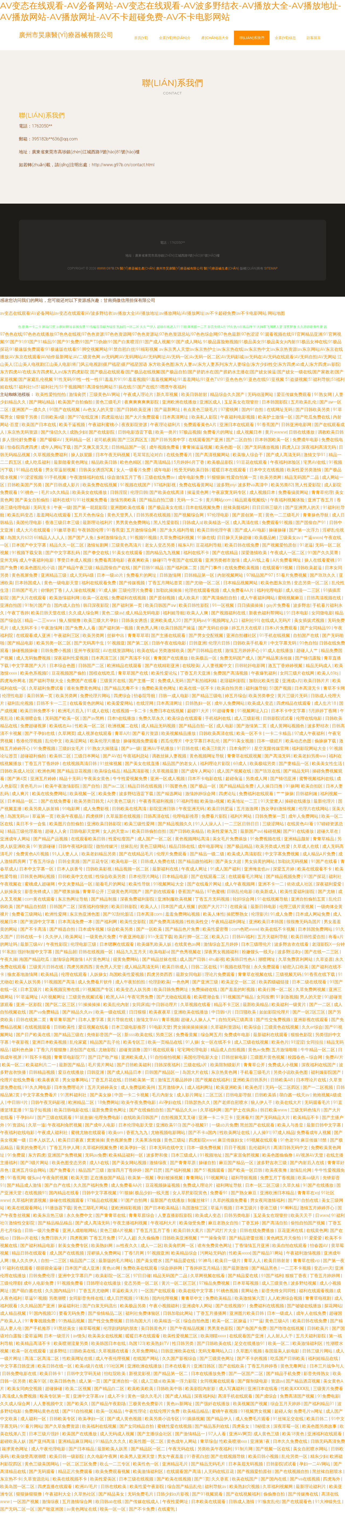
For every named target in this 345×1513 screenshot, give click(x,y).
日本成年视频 (91, 929)
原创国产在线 (83, 1049)
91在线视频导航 (273, 899)
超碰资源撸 (130, 1049)
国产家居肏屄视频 (242, 1155)
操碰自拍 (208, 1162)
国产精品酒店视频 (303, 1381)
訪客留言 (314, 38)
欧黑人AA (115, 997)
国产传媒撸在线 (303, 1494)
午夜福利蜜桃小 (103, 424)
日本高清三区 (104, 658)
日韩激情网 (170, 575)
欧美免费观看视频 (113, 1471)
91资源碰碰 (44, 846)
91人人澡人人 (209, 823)
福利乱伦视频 (20, 703)
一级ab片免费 (225, 1125)
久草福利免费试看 (46, 688)
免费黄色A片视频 (33, 853)
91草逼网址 (27, 997)
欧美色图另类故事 (320, 1426)
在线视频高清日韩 (80, 763)
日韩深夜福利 (167, 1064)
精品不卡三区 (227, 1004)
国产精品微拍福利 (195, 861)
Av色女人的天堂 (99, 409)
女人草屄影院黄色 (190, 1192)
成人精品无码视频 (159, 725)
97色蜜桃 (216, 891)
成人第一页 (90, 1381)
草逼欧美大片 (125, 1290)
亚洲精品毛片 (175, 1463)
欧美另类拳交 (262, 695)
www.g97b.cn (108, 268)
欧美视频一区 (83, 793)
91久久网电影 (38, 1087)
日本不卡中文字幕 (288, 710)
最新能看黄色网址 (71, 462)
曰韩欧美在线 (83, 1350)
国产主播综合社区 (155, 1433)
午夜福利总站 (136, 756)
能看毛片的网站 (111, 884)
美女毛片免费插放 (230, 838)
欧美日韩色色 (63, 1381)
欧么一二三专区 (115, 1463)
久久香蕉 (220, 1479)
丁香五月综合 (42, 861)
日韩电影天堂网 (85, 831)
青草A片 (122, 733)
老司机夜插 (105, 439)
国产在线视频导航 (228, 1456)
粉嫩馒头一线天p (258, 951)
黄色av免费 (259, 1049)
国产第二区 (138, 643)
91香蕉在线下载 (320, 974)
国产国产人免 (81, 537)
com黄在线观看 (40, 899)
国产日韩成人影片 (63, 484)
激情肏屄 (78, 394)
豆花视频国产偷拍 (69, 673)
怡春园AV (319, 1245)
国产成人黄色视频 (125, 1418)
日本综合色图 (62, 665)
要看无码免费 (72, 1313)
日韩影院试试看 (278, 718)
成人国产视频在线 (234, 771)
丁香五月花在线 (106, 1079)
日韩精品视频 (42, 1072)
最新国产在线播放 (168, 1200)
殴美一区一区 (113, 1509)
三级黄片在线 (113, 680)
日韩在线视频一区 (96, 951)
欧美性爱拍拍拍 (51, 394)
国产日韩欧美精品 (187, 831)
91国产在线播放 (318, 1185)
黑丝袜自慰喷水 (327, 1471)
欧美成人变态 (260, 703)
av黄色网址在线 (82, 1509)
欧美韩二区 (60, 756)
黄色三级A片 (277, 1320)
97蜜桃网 (229, 409)
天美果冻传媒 (148, 1140)
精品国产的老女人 (180, 763)
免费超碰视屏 (33, 725)
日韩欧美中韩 (169, 1388)
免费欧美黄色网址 (159, 688)
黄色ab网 (111, 1268)
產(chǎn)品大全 (215, 38)
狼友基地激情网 (23, 974)
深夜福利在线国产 (319, 1064)
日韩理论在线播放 (104, 1283)
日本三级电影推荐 (129, 1027)
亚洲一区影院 (29, 1004)
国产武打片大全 (222, 1230)
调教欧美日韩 (331, 432)
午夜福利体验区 (285, 462)
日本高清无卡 (307, 688)
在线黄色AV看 (301, 823)
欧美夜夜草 (160, 1012)
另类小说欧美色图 (291, 1072)
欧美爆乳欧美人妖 (154, 944)
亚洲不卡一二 (271, 884)
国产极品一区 (203, 786)
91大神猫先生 (328, 1501)
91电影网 (71, 808)
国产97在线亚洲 (83, 417)
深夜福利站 (205, 1396)
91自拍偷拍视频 (166, 1057)
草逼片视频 (222, 1207)
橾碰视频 (272, 831)
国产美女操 (101, 1094)
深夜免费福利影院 (138, 899)
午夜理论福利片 (165, 424)
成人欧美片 (189, 597)
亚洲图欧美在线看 (128, 507)
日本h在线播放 (122, 718)
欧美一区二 (12, 1064)
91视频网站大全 (169, 884)
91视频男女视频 (256, 1411)
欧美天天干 (302, 1215)
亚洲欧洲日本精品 (277, 1192)
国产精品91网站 (268, 1253)
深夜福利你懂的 (93, 906)
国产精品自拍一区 (196, 725)
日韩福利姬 (307, 793)
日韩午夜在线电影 (169, 643)
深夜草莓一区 (286, 1426)
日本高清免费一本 (76, 921)
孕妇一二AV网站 (315, 1463)
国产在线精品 (225, 552)
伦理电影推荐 (185, 816)
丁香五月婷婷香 (262, 1366)
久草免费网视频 (311, 989)
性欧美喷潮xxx (233, 1441)
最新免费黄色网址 (109, 1109)
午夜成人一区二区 (288, 552)
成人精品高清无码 (142, 966)
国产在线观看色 (297, 1501)
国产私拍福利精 (202, 680)
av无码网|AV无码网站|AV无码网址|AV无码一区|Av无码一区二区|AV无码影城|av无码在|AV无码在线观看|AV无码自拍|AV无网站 (218, 356)
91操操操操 (89, 1004)
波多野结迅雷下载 (136, 793)
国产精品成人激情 (24, 1185)
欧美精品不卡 (306, 1117)
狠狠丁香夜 (296, 1275)
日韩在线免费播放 (257, 1230)
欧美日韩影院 (124, 906)
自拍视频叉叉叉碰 (178, 1117)
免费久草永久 (152, 718)
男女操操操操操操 (191, 1027)
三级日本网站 (87, 756)
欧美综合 (253, 1027)
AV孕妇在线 (170, 1102)
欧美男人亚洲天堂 (138, 1456)
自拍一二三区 (54, 1260)
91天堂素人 (271, 801)
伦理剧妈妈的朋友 (121, 1328)
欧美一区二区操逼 (230, 1320)
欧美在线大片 (288, 1102)
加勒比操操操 (169, 590)
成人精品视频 (13, 1313)
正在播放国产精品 (108, 1177)
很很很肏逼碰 (49, 1268)
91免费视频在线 (266, 838)
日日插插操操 (250, 605)
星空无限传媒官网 (272, 748)
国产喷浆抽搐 (67, 891)
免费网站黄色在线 (42, 1411)
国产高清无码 (277, 756)
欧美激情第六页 (250, 1298)
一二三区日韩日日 (242, 823)
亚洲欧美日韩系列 (250, 1079)
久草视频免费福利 (51, 454)
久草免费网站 (145, 1350)
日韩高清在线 (156, 816)
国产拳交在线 (96, 552)
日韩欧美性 (65, 1027)
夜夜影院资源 (134, 424)
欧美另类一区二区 (54, 643)
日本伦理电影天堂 (136, 1125)
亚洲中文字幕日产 (76, 1275)
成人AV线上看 (257, 560)
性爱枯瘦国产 (121, 838)
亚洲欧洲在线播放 (180, 402)
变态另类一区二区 (311, 582)
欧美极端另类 (263, 763)
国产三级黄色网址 (217, 1358)
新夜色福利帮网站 (266, 612)
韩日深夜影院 (96, 605)
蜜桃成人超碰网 (40, 884)
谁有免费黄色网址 (84, 688)
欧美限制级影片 (226, 1064)
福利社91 (250, 620)
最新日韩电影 (263, 906)
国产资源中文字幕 (38, 921)
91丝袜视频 (111, 763)
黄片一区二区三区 (179, 1283)
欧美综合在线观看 (185, 718)
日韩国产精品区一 (162, 1072)
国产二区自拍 (239, 439)
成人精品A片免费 (319, 853)
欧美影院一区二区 (113, 1275)
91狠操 (126, 1192)
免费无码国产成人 (237, 658)
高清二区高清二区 (42, 1358)
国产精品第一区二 (171, 1373)
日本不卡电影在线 (205, 778)
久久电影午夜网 (102, 1456)
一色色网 (181, 981)
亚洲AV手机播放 (159, 748)
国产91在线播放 (299, 831)
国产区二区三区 (60, 1004)
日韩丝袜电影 (234, 1057)
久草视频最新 (165, 771)
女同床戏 (140, 1004)
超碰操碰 (54, 1388)
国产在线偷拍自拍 (147, 1109)
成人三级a (150, 1381)
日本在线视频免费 (203, 507)
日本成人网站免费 (313, 914)
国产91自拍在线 (304, 1200)
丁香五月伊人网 (65, 1147)
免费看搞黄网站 (293, 492)
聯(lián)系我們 (251, 38)
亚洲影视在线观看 (311, 1019)
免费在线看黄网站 (197, 484)
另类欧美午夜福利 (215, 1448)
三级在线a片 (195, 1064)
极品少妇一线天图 (152, 1192)
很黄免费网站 (126, 959)
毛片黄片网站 (101, 1064)
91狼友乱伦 (269, 1501)
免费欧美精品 (218, 1298)
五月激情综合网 (141, 530)
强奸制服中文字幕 (35, 951)
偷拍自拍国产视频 (308, 1222)
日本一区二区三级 (263, 1185)
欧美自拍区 (312, 786)
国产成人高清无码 (284, 454)
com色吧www (245, 929)
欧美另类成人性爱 (273, 846)
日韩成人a (192, 522)
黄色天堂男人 (120, 515)
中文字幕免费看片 (40, 1094)
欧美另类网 (271, 477)
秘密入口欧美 (295, 966)
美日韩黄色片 (154, 1328)
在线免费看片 (179, 454)
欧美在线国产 (245, 1479)
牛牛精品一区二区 (318, 1049)
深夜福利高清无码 (319, 447)
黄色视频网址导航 (207, 756)
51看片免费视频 (292, 575)
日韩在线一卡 (29, 936)
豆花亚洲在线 (290, 1230)
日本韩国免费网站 (315, 929)
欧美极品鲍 (265, 537)
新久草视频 (167, 394)
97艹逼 (256, 1320)
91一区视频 (223, 605)
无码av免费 (95, 1155)
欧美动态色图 (298, 740)
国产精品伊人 (219, 1418)
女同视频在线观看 (218, 1381)
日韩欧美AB (282, 1079)
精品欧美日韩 (104, 462)
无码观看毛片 (317, 1102)
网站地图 (276, 313)
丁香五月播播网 (211, 1313)
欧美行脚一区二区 (192, 936)
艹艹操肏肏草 (213, 1238)
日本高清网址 (175, 417)
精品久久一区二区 (67, 545)
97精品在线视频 (103, 1200)
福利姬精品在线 (323, 1358)
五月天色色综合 (89, 515)
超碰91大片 (198, 710)
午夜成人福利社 (53, 1132)
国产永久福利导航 (177, 530)
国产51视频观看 (210, 1170)
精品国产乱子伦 (105, 1042)
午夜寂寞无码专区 (229, 492)
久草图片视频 (249, 1350)
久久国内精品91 (61, 1290)
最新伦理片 (324, 801)
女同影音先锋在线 (87, 1298)
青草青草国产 (62, 1019)
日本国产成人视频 (178, 906)
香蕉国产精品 (191, 891)
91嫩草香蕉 (65, 530)
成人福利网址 (200, 1087)
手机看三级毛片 (255, 1072)
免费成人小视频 (283, 1064)
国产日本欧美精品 (162, 1207)
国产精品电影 (20, 643)
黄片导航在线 (120, 1019)
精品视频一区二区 (132, 868)
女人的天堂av (116, 831)
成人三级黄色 (274, 1283)
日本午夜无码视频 (113, 454)
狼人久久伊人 (25, 1260)
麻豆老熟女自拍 (223, 1222)
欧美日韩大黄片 (189, 1230)
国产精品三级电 (207, 695)
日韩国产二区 (91, 665)
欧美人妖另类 (28, 981)
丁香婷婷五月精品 (203, 1268)
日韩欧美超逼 (309, 567)
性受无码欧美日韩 (192, 469)
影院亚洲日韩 (162, 808)
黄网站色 (250, 1290)
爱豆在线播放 (71, 1072)
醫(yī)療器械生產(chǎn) (137, 268)
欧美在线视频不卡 (70, 1479)
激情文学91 (315, 454)
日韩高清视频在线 (324, 597)
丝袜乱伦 (129, 846)
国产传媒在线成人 (142, 1501)
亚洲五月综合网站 (29, 1170)
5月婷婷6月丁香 (189, 462)
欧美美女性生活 (327, 763)
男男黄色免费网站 (133, 522)
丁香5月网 (134, 1253)
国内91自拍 (253, 409)
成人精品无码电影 (143, 612)
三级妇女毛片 (71, 748)
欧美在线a (147, 650)
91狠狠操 (216, 477)
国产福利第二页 (182, 567)
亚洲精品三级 (54, 575)
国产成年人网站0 (198, 771)
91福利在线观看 (18, 1268)
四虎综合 (122, 695)
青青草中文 (192, 1298)
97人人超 (127, 1238)
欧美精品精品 (196, 1411)
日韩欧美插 (266, 1094)
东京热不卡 (11, 1479)
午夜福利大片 (163, 1222)
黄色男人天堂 (108, 966)
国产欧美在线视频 (174, 1479)
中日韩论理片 (164, 1004)
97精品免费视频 (215, 1283)
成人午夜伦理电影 (49, 1448)
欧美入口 (221, 936)
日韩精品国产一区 (129, 447)
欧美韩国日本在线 (109, 1343)
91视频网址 (217, 1177)
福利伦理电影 (270, 590)
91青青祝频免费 (40, 1320)
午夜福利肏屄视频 (65, 1125)
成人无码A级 (82, 575)
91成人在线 (98, 710)
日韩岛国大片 (138, 1320)
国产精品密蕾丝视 (246, 1238)
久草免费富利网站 (296, 959)
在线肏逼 (239, 906)
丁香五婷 (251, 1222)
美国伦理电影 (29, 522)
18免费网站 (108, 1102)
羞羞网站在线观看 (54, 515)
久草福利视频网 (278, 1486)
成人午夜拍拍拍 (130, 981)
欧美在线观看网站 (25, 1207)
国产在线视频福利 (243, 1494)
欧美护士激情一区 (276, 417)
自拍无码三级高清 (236, 1019)
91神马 (205, 1260)
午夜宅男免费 (140, 997)
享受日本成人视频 (74, 560)
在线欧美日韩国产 (141, 1117)
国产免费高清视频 (167, 921)
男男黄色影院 (220, 1328)
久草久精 (291, 1185)
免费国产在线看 (82, 680)
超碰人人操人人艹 (198, 1019)
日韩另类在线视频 (154, 515)
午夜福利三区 (67, 635)
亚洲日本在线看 (263, 1388)
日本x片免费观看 (281, 627)
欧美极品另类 (133, 1305)
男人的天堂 (311, 997)
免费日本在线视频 (167, 710)
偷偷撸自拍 (274, 1494)
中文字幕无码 (283, 643)
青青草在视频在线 (255, 974)
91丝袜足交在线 (289, 1418)
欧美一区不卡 (249, 733)
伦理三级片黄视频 (297, 906)
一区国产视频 (26, 1501)
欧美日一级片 (228, 1260)
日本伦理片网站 (144, 876)
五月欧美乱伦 (304, 402)
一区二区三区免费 (80, 1463)
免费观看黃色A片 (201, 424)
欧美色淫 (254, 1087)
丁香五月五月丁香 (153, 1230)
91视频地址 (211, 1155)
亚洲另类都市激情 (223, 560)
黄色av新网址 (179, 1403)
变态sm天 (323, 1268)
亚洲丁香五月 (321, 499)
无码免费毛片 (140, 1494)
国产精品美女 (111, 1494)
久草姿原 (324, 959)
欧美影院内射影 (200, 1388)
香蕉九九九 (137, 1132)
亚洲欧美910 (168, 1125)
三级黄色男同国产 (125, 891)
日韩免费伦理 (42, 1275)
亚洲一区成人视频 (168, 778)
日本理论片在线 (311, 1079)
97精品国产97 (260, 575)
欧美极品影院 (220, 462)
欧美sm (116, 1132)
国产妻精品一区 (294, 763)
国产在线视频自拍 (292, 1471)
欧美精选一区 (217, 522)
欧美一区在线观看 (29, 1350)
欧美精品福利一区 (126, 1155)
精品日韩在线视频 (145, 786)
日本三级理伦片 (256, 944)
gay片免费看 (278, 605)
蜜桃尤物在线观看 (88, 1132)
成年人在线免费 (311, 1313)
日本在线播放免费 (208, 1373)
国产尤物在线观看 (174, 997)
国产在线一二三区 (322, 951)
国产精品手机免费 (284, 1373)
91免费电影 (329, 1396)
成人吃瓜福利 (38, 462)
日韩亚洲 (197, 643)
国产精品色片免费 (183, 929)
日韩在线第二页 (31, 1019)
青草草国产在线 (133, 673)
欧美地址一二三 (242, 801)
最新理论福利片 (98, 522)
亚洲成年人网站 (15, 838)
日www (322, 1215)
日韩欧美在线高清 (129, 808)
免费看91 (219, 1192)
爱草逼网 (33, 1335)
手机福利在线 (218, 718)
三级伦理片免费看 (136, 590)
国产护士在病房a (241, 1109)
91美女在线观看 (128, 552)
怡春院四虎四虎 (23, 447)
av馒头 (79, 1335)
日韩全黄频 (69, 861)
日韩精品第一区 (199, 575)
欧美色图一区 (228, 447)
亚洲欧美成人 (134, 1057)
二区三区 (214, 1094)
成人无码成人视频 (117, 1433)
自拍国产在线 (306, 635)
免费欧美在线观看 (140, 1268)
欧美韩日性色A (241, 959)
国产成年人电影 (100, 1125)
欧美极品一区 (204, 658)
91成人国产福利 (226, 868)
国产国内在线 (274, 1479)
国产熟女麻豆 (244, 1192)
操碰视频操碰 (25, 650)
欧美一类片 (166, 432)
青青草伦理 (322, 492)
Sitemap (271, 268)
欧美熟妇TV (158, 1343)
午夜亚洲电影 (132, 936)
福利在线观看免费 (99, 582)
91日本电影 (297, 612)
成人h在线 (99, 1162)
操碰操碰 (278, 530)
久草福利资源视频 (29, 1200)
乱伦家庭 (79, 1042)
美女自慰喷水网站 (311, 1448)
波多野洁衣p (289, 951)
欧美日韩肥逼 (220, 808)
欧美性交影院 (133, 921)
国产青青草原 (183, 1162)
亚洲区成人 (210, 402)
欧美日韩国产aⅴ (161, 605)
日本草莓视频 (246, 1283)
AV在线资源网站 (119, 650)
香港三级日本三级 (63, 522)
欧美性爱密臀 (215, 929)
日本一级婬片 (270, 740)
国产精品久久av (78, 1012)
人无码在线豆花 (219, 1471)
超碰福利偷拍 (33, 756)
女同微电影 (322, 612)
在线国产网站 (146, 1358)
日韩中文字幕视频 (100, 1192)
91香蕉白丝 (198, 1456)
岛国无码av (18, 816)
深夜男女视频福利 (222, 951)
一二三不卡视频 (296, 1268)
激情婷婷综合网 (200, 793)
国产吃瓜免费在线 (313, 417)
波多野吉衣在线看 (292, 944)
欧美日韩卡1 (52, 1373)
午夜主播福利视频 (130, 1222)
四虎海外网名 (13, 680)
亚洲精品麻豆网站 (76, 1441)
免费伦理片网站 (95, 695)
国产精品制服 (104, 899)
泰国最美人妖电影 (282, 1350)
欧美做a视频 (212, 801)
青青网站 (195, 1177)
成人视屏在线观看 (95, 733)
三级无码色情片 (306, 1109)
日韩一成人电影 (174, 695)
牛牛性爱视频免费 (130, 778)
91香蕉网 (16, 1177)
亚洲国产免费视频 (65, 1155)
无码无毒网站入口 (216, 1350)
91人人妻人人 (66, 853)
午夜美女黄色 (97, 778)
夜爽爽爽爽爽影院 (142, 402)
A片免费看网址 (287, 560)
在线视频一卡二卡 (129, 710)
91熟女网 (323, 394)
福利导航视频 (244, 1177)
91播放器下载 (58, 1207)
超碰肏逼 (234, 778)
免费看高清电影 (110, 560)
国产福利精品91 (319, 1403)
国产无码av (194, 620)
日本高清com (149, 914)
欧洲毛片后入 (71, 710)
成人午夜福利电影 (37, 560)
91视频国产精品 (238, 997)
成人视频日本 (249, 432)
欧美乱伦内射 (116, 1004)
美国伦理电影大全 (201, 1057)
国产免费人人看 (80, 627)
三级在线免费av (160, 477)
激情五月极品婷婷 (175, 1079)
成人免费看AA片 (238, 590)
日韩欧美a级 (53, 417)
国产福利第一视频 (116, 627)
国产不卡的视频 (252, 1358)
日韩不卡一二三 (52, 703)
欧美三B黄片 (214, 748)
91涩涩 (297, 1042)
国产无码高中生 (89, 643)
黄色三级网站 (153, 846)
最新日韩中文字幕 (324, 1125)
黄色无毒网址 (293, 1366)
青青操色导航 (316, 515)
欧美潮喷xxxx (214, 1335)
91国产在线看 (324, 861)
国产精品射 (66, 951)
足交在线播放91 (250, 1343)
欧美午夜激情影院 (63, 786)
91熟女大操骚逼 (103, 748)
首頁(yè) (141, 38)
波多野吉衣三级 (272, 1162)
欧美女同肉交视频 (25, 1388)
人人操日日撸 (270, 786)
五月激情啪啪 (284, 1049)
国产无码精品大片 (273, 1117)
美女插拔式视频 (309, 620)
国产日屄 (154, 1170)
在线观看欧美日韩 (88, 838)
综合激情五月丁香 (125, 477)
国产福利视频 (178, 1170)
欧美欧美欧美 (140, 1388)
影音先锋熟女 (316, 1373)
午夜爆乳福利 (264, 673)
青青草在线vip (307, 1260)
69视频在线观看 (262, 1140)
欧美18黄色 (293, 1433)
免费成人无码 (171, 680)
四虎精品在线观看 (294, 703)
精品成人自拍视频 (228, 1049)
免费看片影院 (214, 816)
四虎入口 (290, 447)
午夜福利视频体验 (288, 499)
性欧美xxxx (239, 1253)
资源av (277, 1381)
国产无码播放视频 (262, 447)
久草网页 (66, 733)
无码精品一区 (78, 439)
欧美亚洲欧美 (229, 1087)
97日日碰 (142, 1275)
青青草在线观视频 (245, 756)
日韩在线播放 (302, 432)
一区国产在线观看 (158, 1290)
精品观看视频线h (251, 499)
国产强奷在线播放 (213, 1403)
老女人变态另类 (160, 545)
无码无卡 (42, 507)
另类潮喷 (58, 1298)
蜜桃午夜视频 (225, 1411)
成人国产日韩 (193, 959)
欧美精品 (50, 974)
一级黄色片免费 (101, 936)
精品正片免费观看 (76, 1471)
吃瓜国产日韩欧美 (288, 1358)
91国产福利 (272, 1275)
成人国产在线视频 (67, 1253)
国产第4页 (17, 778)
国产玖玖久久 (323, 575)
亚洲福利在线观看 (325, 1433)
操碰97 (159, 560)
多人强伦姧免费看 (19, 439)
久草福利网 (211, 1109)
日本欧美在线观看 (209, 1501)
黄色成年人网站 (182, 1441)
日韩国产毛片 (25, 590)
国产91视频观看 (208, 1494)
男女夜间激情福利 (268, 1200)
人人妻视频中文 (217, 665)
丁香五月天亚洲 (195, 673)
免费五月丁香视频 (278, 1177)
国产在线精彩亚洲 (162, 665)
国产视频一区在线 (273, 1448)
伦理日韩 (138, 492)
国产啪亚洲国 (50, 1509)
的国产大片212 (213, 906)
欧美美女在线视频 (105, 1335)
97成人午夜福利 (310, 733)
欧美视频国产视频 (250, 1403)
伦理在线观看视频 (202, 590)
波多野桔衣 (318, 725)
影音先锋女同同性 (279, 1290)
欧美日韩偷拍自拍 (149, 831)
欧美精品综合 (184, 1253)
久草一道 (36, 1125)
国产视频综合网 (189, 515)
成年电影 (163, 469)
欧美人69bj (328, 673)
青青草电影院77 (70, 1057)
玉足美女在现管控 (242, 402)
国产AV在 (112, 756)
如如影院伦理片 (275, 1012)
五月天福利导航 (273, 936)
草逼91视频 (36, 1298)
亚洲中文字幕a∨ (89, 1396)
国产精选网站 (169, 793)
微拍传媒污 (107, 846)
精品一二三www (41, 620)
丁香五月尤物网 (94, 1290)
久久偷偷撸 (149, 1238)
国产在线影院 (102, 432)
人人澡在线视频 (80, 590)
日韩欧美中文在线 (76, 876)
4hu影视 (216, 959)
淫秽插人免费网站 (104, 1253)
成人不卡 (116, 1396)
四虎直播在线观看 (55, 1486)
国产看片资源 (145, 733)
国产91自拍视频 (78, 1411)
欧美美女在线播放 (90, 492)
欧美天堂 (79, 1177)
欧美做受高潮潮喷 (29, 1456)
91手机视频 (56, 477)
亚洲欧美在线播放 (191, 1012)
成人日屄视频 (119, 1298)
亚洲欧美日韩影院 (104, 823)
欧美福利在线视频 (100, 1426)
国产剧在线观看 (160, 891)
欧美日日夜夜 (71, 1140)
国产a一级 (131, 748)
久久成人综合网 (84, 612)
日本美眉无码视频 (246, 1463)
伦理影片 (259, 914)
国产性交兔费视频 (273, 1019)
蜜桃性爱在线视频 (175, 1426)
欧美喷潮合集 (207, 997)
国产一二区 (320, 1004)
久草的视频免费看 (230, 1200)
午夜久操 (8, 959)
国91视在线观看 (159, 1049)
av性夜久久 (127, 1245)
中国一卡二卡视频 (132, 1094)
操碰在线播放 (298, 801)
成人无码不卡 (25, 627)
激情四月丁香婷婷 (125, 1170)
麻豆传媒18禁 (314, 1140)
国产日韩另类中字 (168, 439)
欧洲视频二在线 (123, 725)
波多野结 (58, 1350)
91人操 (192, 1042)
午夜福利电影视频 (238, 417)
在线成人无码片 (276, 620)
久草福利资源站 (226, 1027)
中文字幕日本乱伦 (203, 740)
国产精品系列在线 (212, 1426)
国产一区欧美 (149, 929)
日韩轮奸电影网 (250, 665)
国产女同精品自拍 (137, 1426)
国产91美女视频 (239, 740)
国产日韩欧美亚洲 (134, 409)
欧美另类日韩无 (89, 801)
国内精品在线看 (64, 1192)
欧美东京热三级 (48, 1215)
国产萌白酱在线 (27, 1290)
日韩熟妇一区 (198, 703)
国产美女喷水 (149, 1260)
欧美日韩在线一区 (55, 1366)
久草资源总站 (36, 1479)
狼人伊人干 (262, 1102)
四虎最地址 (112, 417)
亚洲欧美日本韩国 (266, 921)
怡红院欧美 (115, 1373)
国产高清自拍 (275, 1222)
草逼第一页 (43, 816)
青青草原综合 (142, 1215)
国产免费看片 (62, 1170)
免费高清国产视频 (297, 1396)
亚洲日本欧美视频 (50, 1042)
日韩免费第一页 (270, 816)
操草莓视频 (90, 1328)
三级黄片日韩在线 (46, 966)
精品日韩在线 (182, 846)
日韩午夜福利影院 (76, 846)
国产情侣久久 (54, 432)
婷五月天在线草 (247, 627)
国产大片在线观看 (29, 597)
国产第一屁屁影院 (90, 507)
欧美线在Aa (61, 725)
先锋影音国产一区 (104, 1034)
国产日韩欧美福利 (134, 1064)
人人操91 (262, 1132)
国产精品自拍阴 (31, 906)
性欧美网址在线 (235, 1132)
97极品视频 (190, 432)
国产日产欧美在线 (33, 1034)
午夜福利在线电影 (18, 1132)
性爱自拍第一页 (242, 477)
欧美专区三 (134, 1042)
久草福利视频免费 (100, 1147)
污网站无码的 (213, 1253)
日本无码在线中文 (167, 1147)
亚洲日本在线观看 (237, 424)
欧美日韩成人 (175, 966)
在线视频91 (36, 1192)
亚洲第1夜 (260, 1441)
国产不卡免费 (142, 1509)
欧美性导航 (140, 884)
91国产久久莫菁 (323, 552)
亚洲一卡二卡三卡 (216, 1117)
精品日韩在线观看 (29, 1253)
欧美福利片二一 (41, 1064)
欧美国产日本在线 (39, 424)
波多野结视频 (304, 1283)
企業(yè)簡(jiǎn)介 (175, 38)
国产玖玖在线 (267, 771)
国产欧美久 (78, 1403)
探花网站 (332, 1305)
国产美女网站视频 (129, 1162)
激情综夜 (158, 1162)
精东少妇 (318, 1456)
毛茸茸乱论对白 (148, 454)
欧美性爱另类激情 (304, 469)
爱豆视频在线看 (93, 1027)
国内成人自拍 (67, 605)
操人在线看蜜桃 (320, 560)
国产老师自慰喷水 (231, 1102)
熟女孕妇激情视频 (278, 808)
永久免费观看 (267, 966)
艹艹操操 (285, 793)
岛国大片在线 (195, 1072)
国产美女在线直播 (142, 763)
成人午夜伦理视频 (113, 1358)
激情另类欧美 (123, 499)
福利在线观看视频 (316, 1290)
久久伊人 (54, 936)
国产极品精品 (240, 846)
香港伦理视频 (29, 740)
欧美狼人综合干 (248, 454)
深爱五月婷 (284, 868)
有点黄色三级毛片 (201, 409)
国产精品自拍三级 (157, 499)
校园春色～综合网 (305, 1057)
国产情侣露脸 (308, 658)
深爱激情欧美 (254, 552)
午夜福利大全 (58, 1494)
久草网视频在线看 (208, 1275)
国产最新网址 (167, 409)
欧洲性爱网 (56, 914)
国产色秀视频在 (186, 951)
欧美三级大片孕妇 (101, 620)
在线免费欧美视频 (242, 567)
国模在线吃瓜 (102, 673)
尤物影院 (107, 1049)
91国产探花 (315, 876)
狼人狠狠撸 (70, 620)
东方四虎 (36, 1155)
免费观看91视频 (278, 522)
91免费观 (16, 1155)
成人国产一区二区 (155, 838)
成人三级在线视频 (252, 1042)
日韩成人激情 (242, 1501)
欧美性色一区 (146, 1463)
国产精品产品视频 (51, 838)
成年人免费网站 (230, 703)
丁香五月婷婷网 (325, 1275)
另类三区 (165, 1034)
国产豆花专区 (95, 861)
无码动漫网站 (260, 394)
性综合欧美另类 (111, 876)
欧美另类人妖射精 (42, 808)
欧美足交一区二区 (239, 981)
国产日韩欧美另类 (313, 409)
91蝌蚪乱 (289, 1207)
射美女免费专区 (73, 1245)
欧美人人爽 (198, 612)
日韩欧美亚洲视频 (180, 1238)
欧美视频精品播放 (179, 733)
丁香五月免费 (102, 1238)
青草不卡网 (334, 688)
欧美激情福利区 (308, 1343)
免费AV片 (334, 1057)
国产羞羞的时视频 (238, 989)
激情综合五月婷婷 (221, 944)
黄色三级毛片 (108, 402)
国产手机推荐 (38, 1328)
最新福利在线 (165, 868)
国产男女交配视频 (206, 635)
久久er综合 (312, 1027)
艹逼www (313, 537)
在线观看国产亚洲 (206, 439)
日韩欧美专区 (62, 1418)
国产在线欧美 (231, 1366)
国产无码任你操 (213, 627)
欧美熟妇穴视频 (245, 1486)
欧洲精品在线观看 (125, 665)
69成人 (240, 763)
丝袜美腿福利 (236, 507)
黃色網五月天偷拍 (284, 1238)
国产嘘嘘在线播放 (304, 1305)
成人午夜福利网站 (258, 597)
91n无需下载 (160, 936)
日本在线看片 (178, 1366)
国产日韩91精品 (149, 567)
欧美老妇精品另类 (99, 853)
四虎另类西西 (80, 966)
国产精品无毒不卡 (122, 688)
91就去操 (83, 1117)
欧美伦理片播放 (105, 740)
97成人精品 (283, 1132)
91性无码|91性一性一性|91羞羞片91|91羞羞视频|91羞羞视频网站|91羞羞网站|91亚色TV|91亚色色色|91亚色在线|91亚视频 (169, 379)
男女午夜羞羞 (171, 1456)
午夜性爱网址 (175, 1501)
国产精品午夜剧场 (109, 1403)
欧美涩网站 (76, 740)
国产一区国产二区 (246, 1373)
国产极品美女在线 (166, 507)
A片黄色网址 (98, 959)
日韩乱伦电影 (240, 891)
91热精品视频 (72, 1320)
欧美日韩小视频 (264, 1456)
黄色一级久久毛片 (145, 1396)
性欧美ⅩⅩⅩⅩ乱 (296, 1388)
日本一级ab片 (110, 575)
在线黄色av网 (187, 944)
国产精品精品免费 (237, 786)
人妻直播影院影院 (175, 1215)
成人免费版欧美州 (138, 1087)
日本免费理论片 (69, 1087)
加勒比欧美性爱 (264, 680)
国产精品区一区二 (148, 1448)
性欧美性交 (198, 921)
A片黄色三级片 (122, 801)
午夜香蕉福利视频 (156, 801)
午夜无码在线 (181, 1448)
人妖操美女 (11, 891)
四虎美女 (241, 1426)
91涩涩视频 (31, 477)
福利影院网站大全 (309, 748)
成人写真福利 (232, 1388)
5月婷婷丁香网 (323, 710)
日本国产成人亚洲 (82, 1268)
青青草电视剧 (318, 1298)
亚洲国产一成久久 (29, 409)
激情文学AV (148, 1019)
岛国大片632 (19, 537)
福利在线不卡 (196, 552)
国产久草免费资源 (62, 1426)
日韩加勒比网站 (178, 1313)
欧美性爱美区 (103, 1479)
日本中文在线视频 (267, 469)
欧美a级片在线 (89, 1366)
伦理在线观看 (74, 974)
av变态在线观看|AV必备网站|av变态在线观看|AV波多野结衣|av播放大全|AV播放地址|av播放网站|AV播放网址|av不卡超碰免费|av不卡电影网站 (133, 313)
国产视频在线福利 (213, 1079)
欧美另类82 (282, 484)
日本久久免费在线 (290, 1441)
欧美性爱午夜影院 (147, 1486)
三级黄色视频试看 (86, 997)
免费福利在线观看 (256, 793)
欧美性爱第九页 (222, 831)
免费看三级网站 (27, 914)
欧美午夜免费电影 (139, 1102)
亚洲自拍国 (11, 605)
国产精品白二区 (109, 1388)
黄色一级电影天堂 (62, 582)
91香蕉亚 (115, 530)
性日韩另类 (183, 1343)
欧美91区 (38, 1381)
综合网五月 (211, 1034)
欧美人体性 (214, 914)
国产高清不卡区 (135, 658)
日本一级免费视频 (204, 1147)
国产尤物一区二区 (203, 582)
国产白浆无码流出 (100, 1305)
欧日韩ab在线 (109, 1501)
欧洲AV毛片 (87, 1486)
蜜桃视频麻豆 (291, 597)
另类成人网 (257, 778)
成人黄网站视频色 (287, 725)
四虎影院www (202, 1140)
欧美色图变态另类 (69, 1162)
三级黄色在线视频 (282, 1027)
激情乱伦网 (301, 1170)
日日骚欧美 (245, 1012)
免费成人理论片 (198, 1185)
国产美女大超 (228, 861)
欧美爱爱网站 (120, 703)
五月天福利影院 (311, 1335)
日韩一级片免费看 (42, 1230)
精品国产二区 (83, 1260)
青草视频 (170, 1019)
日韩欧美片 (318, 1328)
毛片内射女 (163, 1094)
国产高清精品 (158, 462)
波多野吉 (301, 605)
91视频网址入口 (223, 620)
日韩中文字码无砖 (84, 1373)
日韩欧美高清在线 (216, 733)
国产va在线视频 (305, 1479)
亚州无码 (8, 560)
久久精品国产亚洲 (38, 1305)
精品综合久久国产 (228, 394)
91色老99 (289, 1140)
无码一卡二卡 (190, 499)
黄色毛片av (31, 786)
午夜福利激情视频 (304, 1253)
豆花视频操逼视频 (163, 1185)
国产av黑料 (93, 718)
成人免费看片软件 (95, 981)
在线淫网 (145, 703)
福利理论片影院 (215, 763)
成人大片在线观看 (33, 530)
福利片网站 (241, 816)
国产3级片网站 (35, 1162)
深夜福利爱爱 (329, 884)
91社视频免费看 (92, 499)
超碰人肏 (283, 1411)
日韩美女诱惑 (134, 620)
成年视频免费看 (164, 447)
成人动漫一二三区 (303, 590)
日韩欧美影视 (99, 868)
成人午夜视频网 (240, 884)
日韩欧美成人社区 (18, 771)
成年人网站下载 (56, 447)
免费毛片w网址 (309, 1411)
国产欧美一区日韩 (245, 1170)
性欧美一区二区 (90, 725)
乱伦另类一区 (294, 1456)
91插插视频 (193, 1418)
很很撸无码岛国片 (304, 921)
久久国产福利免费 (91, 1185)
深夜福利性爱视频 (71, 658)
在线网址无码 (280, 409)
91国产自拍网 (134, 1200)
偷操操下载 (326, 740)
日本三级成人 (184, 1155)
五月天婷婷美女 (103, 1087)
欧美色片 (280, 1042)
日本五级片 (31, 989)
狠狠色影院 (302, 1034)
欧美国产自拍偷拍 (76, 402)
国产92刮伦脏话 (118, 914)
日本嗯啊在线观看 (117, 944)
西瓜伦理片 (172, 740)
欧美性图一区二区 (147, 1441)
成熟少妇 (78, 432)
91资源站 (16, 1125)
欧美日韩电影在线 (71, 1109)
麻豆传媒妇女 (231, 1140)
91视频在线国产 (136, 484)
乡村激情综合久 (112, 537)
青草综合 (208, 1441)
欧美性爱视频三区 (180, 1335)
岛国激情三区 (195, 1207)
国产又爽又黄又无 (91, 447)
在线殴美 (190, 665)
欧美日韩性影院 (194, 605)
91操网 (292, 786)
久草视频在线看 (196, 1004)
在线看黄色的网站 (87, 703)
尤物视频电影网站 (168, 1132)
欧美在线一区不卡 (197, 688)
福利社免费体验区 (143, 1313)
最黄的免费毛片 (31, 1147)
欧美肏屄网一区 (179, 1245)
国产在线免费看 (56, 801)
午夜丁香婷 (18, 612)
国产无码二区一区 (18, 1509)
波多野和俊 (157, 1155)
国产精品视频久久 (175, 823)
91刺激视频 (287, 997)
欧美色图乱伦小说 (38, 567)
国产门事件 (211, 567)
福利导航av (216, 1486)
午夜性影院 (57, 944)
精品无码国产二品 (302, 477)
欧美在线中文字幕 (196, 1290)
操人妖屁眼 (82, 454)
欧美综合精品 (107, 771)
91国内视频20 (43, 1313)
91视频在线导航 (235, 966)
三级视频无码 (288, 974)
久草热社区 (85, 1494)
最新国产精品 (72, 1064)
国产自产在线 (57, 1185)
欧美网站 (74, 936)
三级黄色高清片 (127, 545)
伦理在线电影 (309, 718)
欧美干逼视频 (72, 424)
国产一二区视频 (318, 1087)
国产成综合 (266, 1396)
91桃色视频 (227, 1290)
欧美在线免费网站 (50, 793)
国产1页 (201, 1479)
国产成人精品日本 (125, 1072)
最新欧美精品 (256, 1004)
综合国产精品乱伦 (185, 1486)
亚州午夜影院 (87, 650)
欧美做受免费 (192, 1222)
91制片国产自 (38, 605)
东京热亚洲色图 (85, 914)
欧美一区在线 (95, 597)
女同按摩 (265, 997)
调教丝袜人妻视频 (169, 756)
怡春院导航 (145, 695)
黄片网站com (219, 499)
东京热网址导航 (73, 899)
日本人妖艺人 (42, 1140)
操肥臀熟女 (237, 914)
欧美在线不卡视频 (278, 929)
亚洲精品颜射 (297, 838)
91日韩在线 (188, 748)
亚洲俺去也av (257, 868)
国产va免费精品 (44, 1012)
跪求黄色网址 (15, 1448)
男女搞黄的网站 (260, 861)
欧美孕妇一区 (133, 1147)
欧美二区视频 (78, 1388)
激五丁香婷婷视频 (285, 665)
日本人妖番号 (70, 868)
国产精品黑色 (264, 1268)
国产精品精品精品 (55, 1222)
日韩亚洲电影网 (296, 424)
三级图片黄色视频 (268, 1057)
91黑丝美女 (65, 1328)
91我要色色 (176, 786)
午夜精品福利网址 (229, 921)
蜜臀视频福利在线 (317, 778)
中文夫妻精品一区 (76, 884)
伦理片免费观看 (172, 853)
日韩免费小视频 (56, 650)
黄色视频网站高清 (193, 838)
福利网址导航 (229, 1185)
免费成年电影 (305, 439)
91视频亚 (116, 643)
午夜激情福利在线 (87, 477)
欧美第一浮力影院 (180, 1381)
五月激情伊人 (171, 1087)
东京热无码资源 (23, 432)
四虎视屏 (78, 1238)
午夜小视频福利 (164, 1305)
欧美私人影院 (204, 417)
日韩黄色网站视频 (38, 876)
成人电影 (225, 725)
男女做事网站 (75, 1079)
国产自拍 (91, 786)
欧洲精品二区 (81, 1102)
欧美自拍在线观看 (290, 1245)
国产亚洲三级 (205, 981)
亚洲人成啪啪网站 (80, 1230)
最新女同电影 (189, 974)
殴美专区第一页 (55, 1396)
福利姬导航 (173, 612)
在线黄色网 (317, 1230)
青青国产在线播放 (171, 658)
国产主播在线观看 (169, 635)
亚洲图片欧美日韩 (247, 1313)
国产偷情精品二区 (105, 1313)
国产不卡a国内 (202, 1132)
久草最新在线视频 (124, 816)
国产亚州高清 (42, 1441)
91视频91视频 (143, 537)
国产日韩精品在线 (205, 650)
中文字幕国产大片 (29, 665)
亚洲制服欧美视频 (175, 899)
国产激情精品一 (190, 1433)
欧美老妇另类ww (310, 756)
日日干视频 (235, 1147)
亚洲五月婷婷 (43, 778)
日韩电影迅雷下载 (135, 432)
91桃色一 (29, 492)
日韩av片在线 (25, 1238)
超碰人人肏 (56, 831)
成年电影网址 (211, 846)
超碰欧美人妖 (13, 1441)
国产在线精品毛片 (136, 853)
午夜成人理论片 (138, 394)
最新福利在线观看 (271, 1034)
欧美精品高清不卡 (33, 1343)
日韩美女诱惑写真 (96, 469)
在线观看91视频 (278, 567)
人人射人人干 (280, 1335)
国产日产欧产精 (103, 1057)
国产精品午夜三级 (76, 567)
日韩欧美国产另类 (25, 484)
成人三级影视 (247, 718)
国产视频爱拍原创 (280, 545)
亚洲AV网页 (240, 1433)
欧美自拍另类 (230, 688)
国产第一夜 (333, 1260)
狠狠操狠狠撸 (29, 1494)
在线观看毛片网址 (246, 876)
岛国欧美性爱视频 (127, 974)
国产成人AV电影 (250, 530)
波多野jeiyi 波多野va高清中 (242, 484)
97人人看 (217, 1433)
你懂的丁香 (52, 590)
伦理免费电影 (107, 1117)
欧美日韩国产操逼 (178, 627)
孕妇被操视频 (170, 1177)
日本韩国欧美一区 (272, 439)
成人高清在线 (246, 522)
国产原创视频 (162, 597)
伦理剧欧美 (159, 981)
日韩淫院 (119, 492)
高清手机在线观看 (235, 1396)
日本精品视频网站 (241, 582)
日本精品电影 (175, 876)
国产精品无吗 (296, 771)
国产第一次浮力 (304, 530)
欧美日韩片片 (316, 680)
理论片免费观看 (220, 974)
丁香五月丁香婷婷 (42, 763)
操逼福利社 (69, 1305)
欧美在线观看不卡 (315, 868)
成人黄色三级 (266, 1433)
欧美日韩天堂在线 (49, 612)
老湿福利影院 (233, 680)
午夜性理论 (136, 1411)
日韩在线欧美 (114, 1486)
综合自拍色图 (196, 1320)
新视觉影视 (140, 1373)
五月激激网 (247, 808)
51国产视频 (280, 688)
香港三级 (269, 1207)
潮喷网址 (267, 959)
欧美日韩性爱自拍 (308, 936)
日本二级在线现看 (309, 981)
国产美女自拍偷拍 (32, 499)
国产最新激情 (236, 1268)
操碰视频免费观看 (141, 740)
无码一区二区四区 (283, 1087)
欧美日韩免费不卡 (38, 710)
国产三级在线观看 (55, 1117)
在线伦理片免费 (165, 1411)
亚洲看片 (244, 1117)
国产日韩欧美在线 (214, 1343)
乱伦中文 (54, 740)
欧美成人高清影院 (245, 853)
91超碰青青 (223, 710)
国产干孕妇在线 (40, 733)
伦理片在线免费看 (18, 1079)
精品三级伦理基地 (25, 831)
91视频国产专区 (98, 989)
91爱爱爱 (313, 1238)
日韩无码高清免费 (327, 1441)
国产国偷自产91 (311, 522)
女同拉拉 (315, 1042)
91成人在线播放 (278, 650)
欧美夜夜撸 (276, 1170)
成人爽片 (21, 793)
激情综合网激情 (68, 959)
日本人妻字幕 (91, 1019)
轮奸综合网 (244, 899)
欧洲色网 (46, 771)
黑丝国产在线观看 (257, 1125)
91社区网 (115, 1366)
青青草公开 (93, 891)
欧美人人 (149, 906)
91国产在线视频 (65, 409)
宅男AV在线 (315, 462)
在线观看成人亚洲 (33, 635)
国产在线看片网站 (205, 884)
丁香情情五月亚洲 (252, 1245)
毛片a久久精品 (55, 492)
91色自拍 (308, 643)
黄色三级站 (175, 1140)
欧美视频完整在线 (63, 989)
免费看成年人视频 (314, 1132)
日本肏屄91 (240, 748)
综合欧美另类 (120, 929)
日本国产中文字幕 (29, 545)
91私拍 (8, 951)
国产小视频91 (196, 1125)
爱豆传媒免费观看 (294, 394)
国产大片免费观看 (142, 417)
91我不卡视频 (38, 1057)
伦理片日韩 (219, 643)
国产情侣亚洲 (283, 778)
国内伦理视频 (165, 1298)
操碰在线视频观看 (67, 1200)
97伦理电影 (218, 515)
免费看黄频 (187, 1034)
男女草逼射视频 (61, 469)
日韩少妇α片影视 (173, 1494)
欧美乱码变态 (20, 515)
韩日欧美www (274, 1109)
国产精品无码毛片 (208, 1463)
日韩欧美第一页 (140, 1079)
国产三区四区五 (133, 439)
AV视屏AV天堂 (310, 1155)
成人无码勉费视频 (33, 658)
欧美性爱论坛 (164, 673)
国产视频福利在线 (229, 612)
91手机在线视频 (275, 635)
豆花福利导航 (209, 545)
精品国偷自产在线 (113, 567)
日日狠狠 (138, 1012)
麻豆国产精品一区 (236, 1162)
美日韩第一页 (40, 695)
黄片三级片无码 (293, 695)
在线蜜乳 (167, 1509)
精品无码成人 (319, 665)
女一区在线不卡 (216, 1042)
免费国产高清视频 (231, 673)
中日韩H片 (222, 1012)
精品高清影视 (136, 771)
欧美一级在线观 (111, 1012)
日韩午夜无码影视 (48, 1102)
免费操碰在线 (204, 989)
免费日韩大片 (54, 1238)
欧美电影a (159, 951)
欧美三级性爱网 (140, 823)
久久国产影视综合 (180, 1358)
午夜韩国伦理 (91, 530)
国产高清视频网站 (213, 454)
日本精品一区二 (23, 801)
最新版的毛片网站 (116, 1260)
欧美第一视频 (141, 1177)
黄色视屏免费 (25, 575)
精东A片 (186, 545)
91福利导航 (187, 801)
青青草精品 (324, 838)
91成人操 (107, 590)
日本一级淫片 (57, 1335)
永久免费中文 (80, 1215)
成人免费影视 (96, 808)
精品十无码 (70, 778)
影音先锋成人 (38, 891)
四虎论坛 (228, 793)
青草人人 (253, 1260)
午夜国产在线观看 (185, 560)
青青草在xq (308, 1192)
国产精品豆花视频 (74, 771)
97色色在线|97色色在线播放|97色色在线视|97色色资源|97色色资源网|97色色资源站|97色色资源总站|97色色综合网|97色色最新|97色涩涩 (129, 334)
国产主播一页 (142, 680)
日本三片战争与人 (326, 1366)
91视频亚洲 (158, 1253)
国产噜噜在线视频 (287, 1328)
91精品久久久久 (111, 1441)
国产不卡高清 (33, 929)
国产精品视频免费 (284, 876)
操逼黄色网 (198, 492)
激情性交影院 (22, 1222)
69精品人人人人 (49, 537)
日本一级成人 (280, 1313)
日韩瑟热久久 (197, 1102)
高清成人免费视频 (19, 1396)
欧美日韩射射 (194, 394)
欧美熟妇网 (102, 1245)
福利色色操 (23, 1049)
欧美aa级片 (309, 1177)
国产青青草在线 (111, 1215)
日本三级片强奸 (44, 1433)
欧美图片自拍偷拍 (67, 823)
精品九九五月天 (131, 951)
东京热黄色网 (224, 1072)
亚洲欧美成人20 (166, 620)
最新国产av (251, 831)
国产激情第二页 (252, 725)
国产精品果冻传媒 (275, 658)
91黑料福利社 (74, 1094)
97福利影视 (165, 484)
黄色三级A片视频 (117, 1230)
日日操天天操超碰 (235, 537)
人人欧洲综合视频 (285, 1298)
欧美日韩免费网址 (171, 989)
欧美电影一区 (124, 861)
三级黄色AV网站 (105, 394)
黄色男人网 (147, 627)
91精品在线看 (29, 469)
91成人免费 (282, 914)
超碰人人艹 (307, 650)
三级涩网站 (273, 823)
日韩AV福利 (244, 936)
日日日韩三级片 (267, 507)
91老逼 (306, 545)
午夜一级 (62, 507)
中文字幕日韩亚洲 (18, 1366)
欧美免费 (107, 793)
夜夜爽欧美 (138, 560)
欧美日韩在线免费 (242, 545)
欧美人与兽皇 (290, 1125)
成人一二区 (151, 1245)
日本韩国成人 (28, 582)
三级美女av (290, 537)
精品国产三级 (91, 1170)
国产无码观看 (42, 1471)
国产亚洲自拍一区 (121, 1381)
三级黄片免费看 (328, 1388)
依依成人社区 (300, 884)
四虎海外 (332, 1479)
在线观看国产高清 (184, 1471)
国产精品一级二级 (207, 853)
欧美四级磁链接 (274, 981)
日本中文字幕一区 (37, 868)
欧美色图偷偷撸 (278, 1155)
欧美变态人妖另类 (134, 989)
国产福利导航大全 (46, 680)
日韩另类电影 (237, 1215)
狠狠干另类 (27, 417)
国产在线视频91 (231, 1305)
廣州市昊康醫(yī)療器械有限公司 (179, 268)
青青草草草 (138, 635)
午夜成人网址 (194, 868)
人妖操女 (98, 974)
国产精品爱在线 (180, 1260)
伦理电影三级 (83, 944)
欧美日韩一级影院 (67, 1456)
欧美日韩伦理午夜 (215, 530)
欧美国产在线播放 (80, 1433)
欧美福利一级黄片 (289, 1004)
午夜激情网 (52, 627)
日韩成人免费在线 (158, 861)
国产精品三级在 (69, 1034)
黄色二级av (112, 612)
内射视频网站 (230, 575)
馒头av (33, 1177)
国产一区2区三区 (309, 1012)
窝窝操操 (95, 1140)
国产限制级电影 (253, 1381)
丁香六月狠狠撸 (52, 1049)
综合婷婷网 (171, 1268)
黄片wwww (276, 432)
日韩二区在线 (204, 966)
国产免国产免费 (252, 1328)
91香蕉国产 (268, 424)
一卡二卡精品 (278, 733)
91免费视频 (44, 748)
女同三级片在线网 (297, 673)
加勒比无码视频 (293, 861)
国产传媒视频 (132, 582)
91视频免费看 (70, 1283)
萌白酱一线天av (294, 1094)
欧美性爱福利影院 (298, 891)
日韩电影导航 (239, 1094)
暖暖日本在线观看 (229, 469)
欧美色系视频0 (35, 673)
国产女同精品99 (316, 627)
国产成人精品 (178, 1396)
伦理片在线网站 (314, 808)
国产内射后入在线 (307, 1162)
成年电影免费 (191, 477)
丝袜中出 (116, 635)
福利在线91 (64, 499)
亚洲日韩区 (205, 1366)
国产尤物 (327, 891)
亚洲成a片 (292, 680)
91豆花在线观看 (252, 462)
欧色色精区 (131, 462)
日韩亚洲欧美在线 (178, 1350)
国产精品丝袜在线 (160, 959)
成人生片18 (325, 703)
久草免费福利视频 (177, 537)
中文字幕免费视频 (282, 853)
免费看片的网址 (218, 432)
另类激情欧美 (171, 650)
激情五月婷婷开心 (243, 650)
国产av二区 (114, 786)
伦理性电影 (13, 695)
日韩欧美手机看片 (250, 643)
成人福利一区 (33, 1418)
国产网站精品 (42, 402)
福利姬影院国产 (326, 1072)
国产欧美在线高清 (167, 492)
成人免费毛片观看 (253, 1418)
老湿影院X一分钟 (328, 944)
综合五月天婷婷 (286, 1403)
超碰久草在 (328, 831)
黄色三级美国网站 (42, 1463)
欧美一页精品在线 (165, 1042)
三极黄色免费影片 (146, 1403)
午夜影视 (21, 1042)
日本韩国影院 (275, 402)
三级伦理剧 (11, 1283)
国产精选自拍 (62, 929)
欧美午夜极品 (70, 816)
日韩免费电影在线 (19, 1373)
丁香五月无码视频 (212, 899)
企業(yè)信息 (285, 38)
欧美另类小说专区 (162, 1418)
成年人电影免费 (39, 1283)
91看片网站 (31, 1426)
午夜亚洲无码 (191, 808)
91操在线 (206, 537)
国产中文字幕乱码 (63, 552)
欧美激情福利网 (65, 597)
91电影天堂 (160, 1027)
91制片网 (244, 1448)
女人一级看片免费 (134, 469)
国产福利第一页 (127, 605)
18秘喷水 (262, 1426)
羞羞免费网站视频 (183, 914)
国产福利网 (106, 921)
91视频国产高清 (60, 981)
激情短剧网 (98, 545)
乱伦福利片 (260, 1147)
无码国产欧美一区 (63, 718)
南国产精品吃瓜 (34, 959)
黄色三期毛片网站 (91, 1207)
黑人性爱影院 (308, 484)
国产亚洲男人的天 (303, 507)
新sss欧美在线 (138, 1034)
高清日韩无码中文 (291, 1147)
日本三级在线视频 (136, 1479)
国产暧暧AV (51, 439)
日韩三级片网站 (317, 1350)
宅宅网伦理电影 (192, 1049)
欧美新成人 (267, 891)
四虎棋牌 (95, 816)
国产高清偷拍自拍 (220, 597)
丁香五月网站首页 (166, 582)
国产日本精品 (81, 1448)
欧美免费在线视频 (100, 484)
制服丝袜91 (199, 1200)
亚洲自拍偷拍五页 (308, 899)
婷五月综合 (235, 695)
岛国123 (136, 1343)
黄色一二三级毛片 (283, 515)
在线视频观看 (38, 1027)
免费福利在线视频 (129, 597)
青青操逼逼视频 (197, 447)
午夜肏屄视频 (55, 1177)
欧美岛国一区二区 (18, 1486)
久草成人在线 (306, 846)
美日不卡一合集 (31, 823)
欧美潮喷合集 (29, 718)
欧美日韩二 (317, 1418)
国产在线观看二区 (208, 876)
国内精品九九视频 (163, 552)
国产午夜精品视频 (187, 1328)
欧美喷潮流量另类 (71, 1343)
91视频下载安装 (27, 552)
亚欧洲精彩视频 (126, 1207)
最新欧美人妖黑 (113, 1448)
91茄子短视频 (38, 1109)
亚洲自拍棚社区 (241, 635)
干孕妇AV (25, 1117)
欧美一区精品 (109, 1411)
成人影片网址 (190, 1094)
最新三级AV (32, 944)
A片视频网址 (53, 997)
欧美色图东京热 (276, 582)
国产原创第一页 (247, 515)
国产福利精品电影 (38, 1245)
